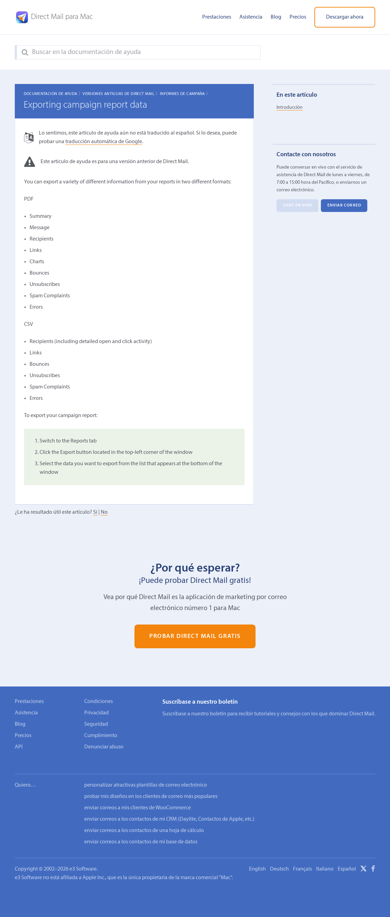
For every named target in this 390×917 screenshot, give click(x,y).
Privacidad (96, 713)
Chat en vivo (297, 206)
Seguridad (96, 724)
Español (347, 860)
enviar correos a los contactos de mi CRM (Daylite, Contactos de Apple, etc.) (169, 810)
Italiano (325, 860)
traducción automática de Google (103, 142)
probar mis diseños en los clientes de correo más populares (150, 787)
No (104, 512)
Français (302, 860)
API (19, 747)
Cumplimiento (100, 735)
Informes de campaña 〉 (185, 94)
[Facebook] (373, 860)
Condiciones (98, 701)
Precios (298, 17)
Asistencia (250, 17)
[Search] (25, 53)
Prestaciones (216, 17)
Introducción (290, 107)
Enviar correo (344, 206)
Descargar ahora (345, 17)
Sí (95, 512)
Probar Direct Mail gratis (194, 636)
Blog (276, 17)
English (257, 860)
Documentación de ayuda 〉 (53, 94)
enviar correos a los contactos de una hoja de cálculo (144, 821)
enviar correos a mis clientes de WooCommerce (137, 798)
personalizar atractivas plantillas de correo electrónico (145, 776)
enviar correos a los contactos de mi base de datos (140, 832)
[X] (363, 860)
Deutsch (279, 860)
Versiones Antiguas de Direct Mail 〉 (121, 94)
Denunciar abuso (103, 747)
